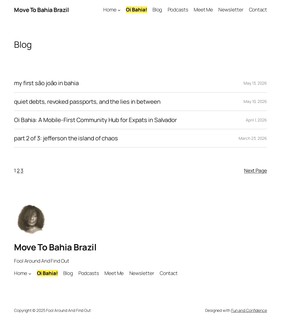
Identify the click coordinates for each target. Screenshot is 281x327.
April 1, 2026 (256, 120)
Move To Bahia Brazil (41, 10)
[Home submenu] (119, 9)
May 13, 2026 (255, 83)
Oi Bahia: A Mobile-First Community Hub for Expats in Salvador (95, 120)
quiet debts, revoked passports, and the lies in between (87, 101)
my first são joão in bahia (46, 83)
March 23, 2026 (253, 138)
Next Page (255, 170)
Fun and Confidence (249, 310)
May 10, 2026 (255, 101)
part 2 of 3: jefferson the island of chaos (66, 138)
